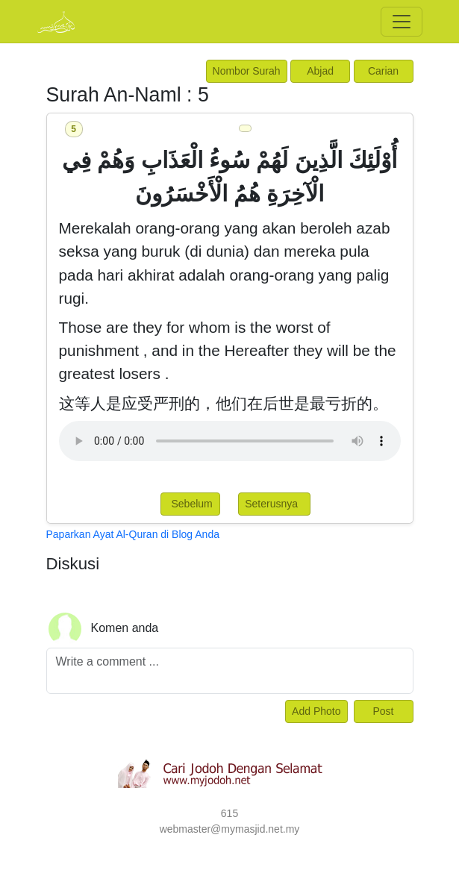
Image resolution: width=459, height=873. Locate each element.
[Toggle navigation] (401, 22)
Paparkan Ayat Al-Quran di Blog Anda (132, 534)
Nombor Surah (247, 71)
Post (382, 711)
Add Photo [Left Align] (316, 711)
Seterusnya (274, 504)
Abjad (320, 71)
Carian (383, 71)
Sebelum (191, 504)
